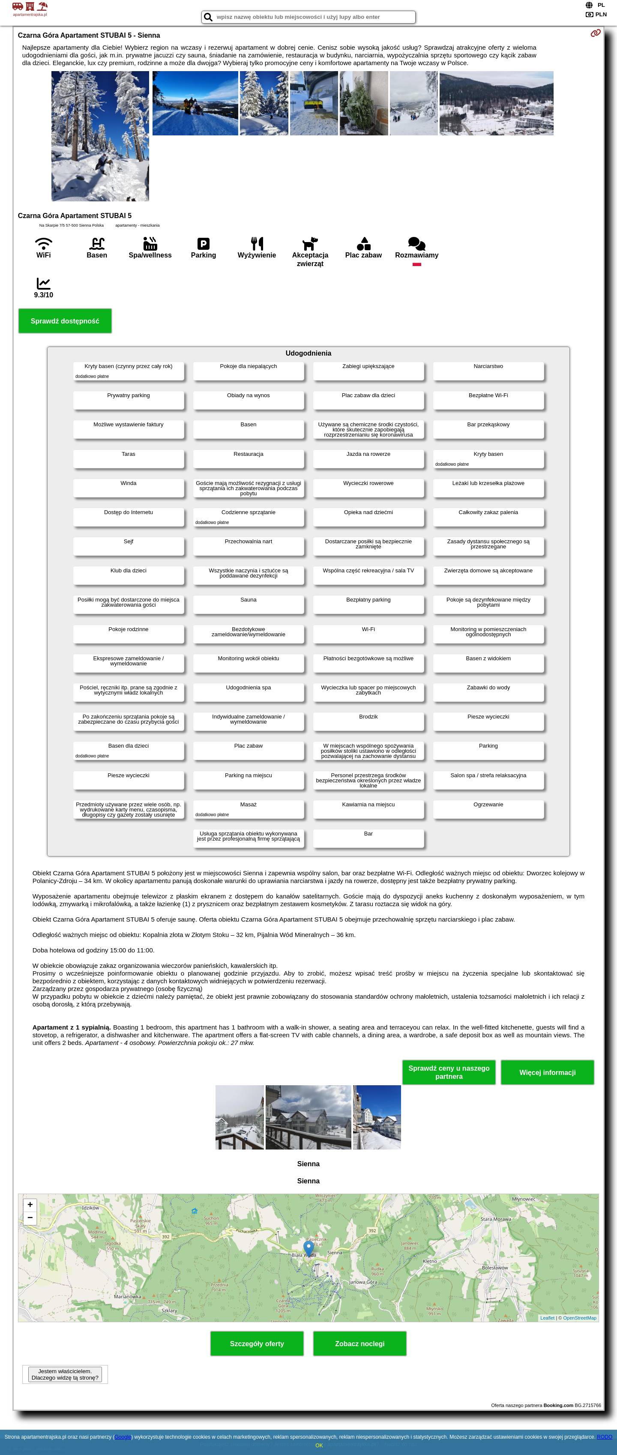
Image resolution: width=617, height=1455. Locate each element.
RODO (604, 1437)
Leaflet (547, 1317)
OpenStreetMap (580, 1317)
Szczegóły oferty (257, 1343)
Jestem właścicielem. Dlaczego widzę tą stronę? (65, 1374)
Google (122, 1437)
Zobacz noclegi (360, 1343)
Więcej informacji (547, 1072)
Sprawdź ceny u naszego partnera (448, 1072)
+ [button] (30, 1205)
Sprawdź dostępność (65, 321)
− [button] (30, 1218)
